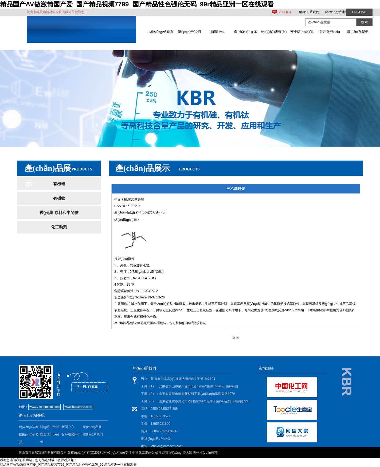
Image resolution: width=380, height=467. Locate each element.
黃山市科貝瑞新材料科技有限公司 (43, 452)
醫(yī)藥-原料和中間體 (59, 213)
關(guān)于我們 (189, 32)
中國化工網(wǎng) (145, 452)
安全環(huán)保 (301, 32)
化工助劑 (59, 227)
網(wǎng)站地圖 (336, 12)
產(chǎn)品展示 (245, 32)
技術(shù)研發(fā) (274, 32)
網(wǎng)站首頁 (161, 32)
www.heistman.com (78, 407)
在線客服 (285, 12)
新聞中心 (218, 32)
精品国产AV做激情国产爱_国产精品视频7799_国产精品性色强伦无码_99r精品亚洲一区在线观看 (137, 4)
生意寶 (164, 452)
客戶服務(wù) (329, 32)
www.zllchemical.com (44, 407)
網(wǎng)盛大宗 (181, 452)
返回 (235, 337)
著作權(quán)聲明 (205, 452)
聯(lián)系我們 (309, 12)
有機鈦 (59, 198)
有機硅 (59, 184)
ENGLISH (359, 12)
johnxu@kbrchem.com (167, 446)
